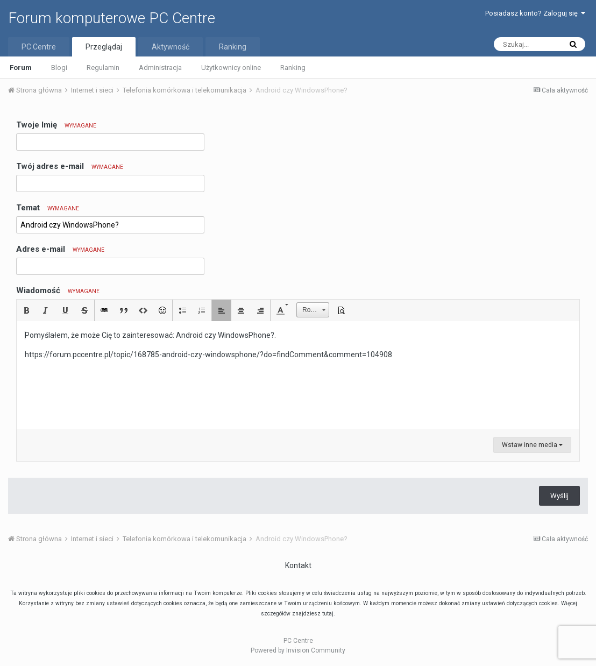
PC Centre (39, 46)
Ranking (293, 67)
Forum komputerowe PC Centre (111, 18)
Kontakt (298, 565)
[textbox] (298, 375)
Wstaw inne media (532, 445)
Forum (21, 67)
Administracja (160, 67)
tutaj (328, 613)
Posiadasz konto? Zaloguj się (535, 13)
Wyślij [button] (559, 496)
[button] (26, 310)
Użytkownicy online (231, 67)
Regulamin (103, 67)
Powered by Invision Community (298, 650)
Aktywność (170, 46)
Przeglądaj (104, 46)
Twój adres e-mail (69, 166)
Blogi (59, 67)
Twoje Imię (56, 125)
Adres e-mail (60, 249)
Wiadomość (58, 290)
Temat (47, 207)
